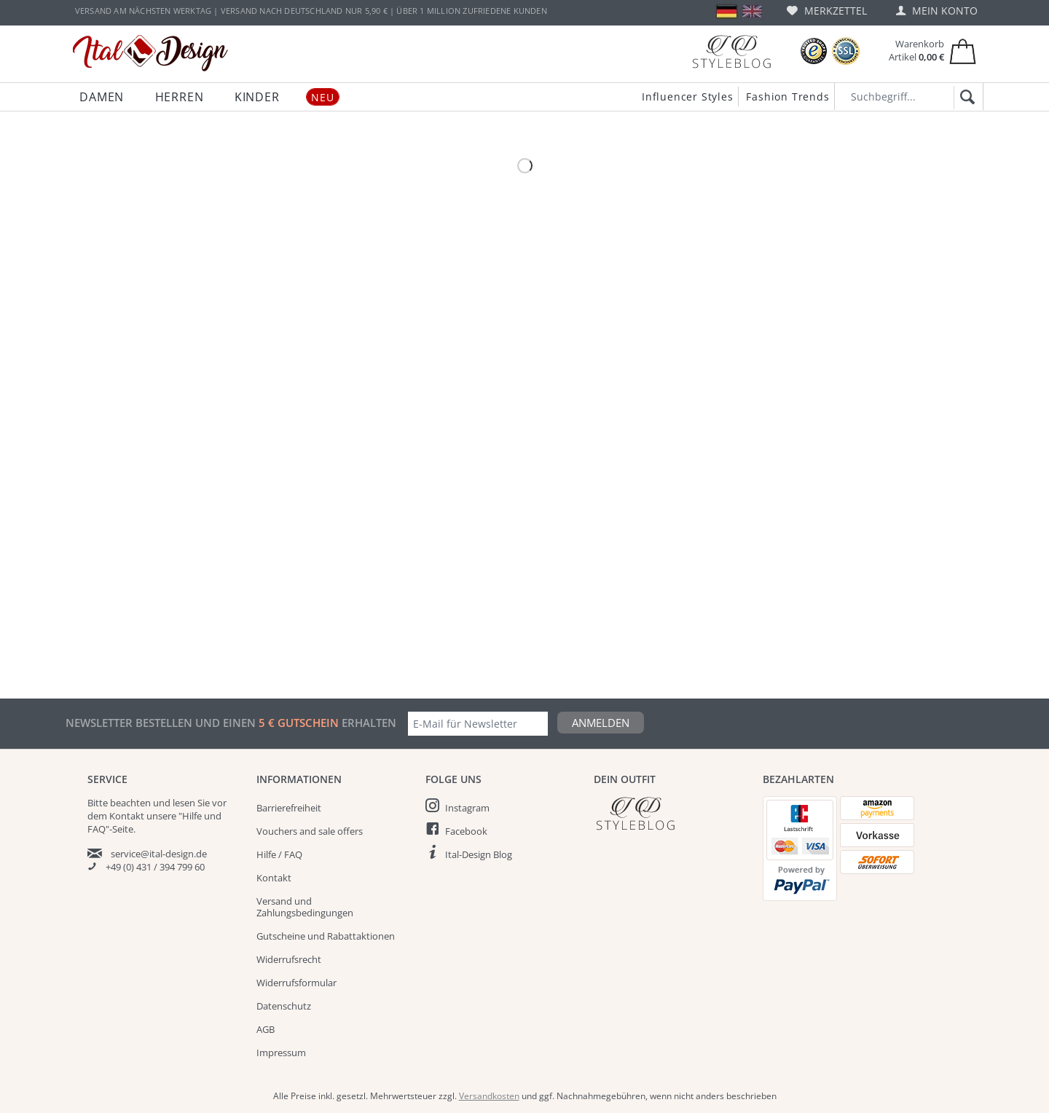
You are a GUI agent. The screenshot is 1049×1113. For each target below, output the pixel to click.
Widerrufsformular (296, 982)
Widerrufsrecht (288, 959)
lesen (184, 802)
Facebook (466, 831)
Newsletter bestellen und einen (162, 722)
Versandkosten (489, 1096)
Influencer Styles (688, 96)
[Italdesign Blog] (671, 813)
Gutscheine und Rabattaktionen (325, 936)
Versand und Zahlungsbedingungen (304, 906)
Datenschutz (283, 1005)
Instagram (467, 807)
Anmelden (600, 722)
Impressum (281, 1052)
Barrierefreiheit (288, 807)
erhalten (367, 722)
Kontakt (273, 877)
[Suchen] (965, 97)
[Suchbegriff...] (908, 96)
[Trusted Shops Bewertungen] (814, 51)
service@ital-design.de (159, 853)
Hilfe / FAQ (279, 854)
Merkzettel (827, 10)
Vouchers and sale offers (309, 831)
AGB (265, 1029)
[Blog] (731, 51)
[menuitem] (827, 10)
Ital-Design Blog (478, 854)
